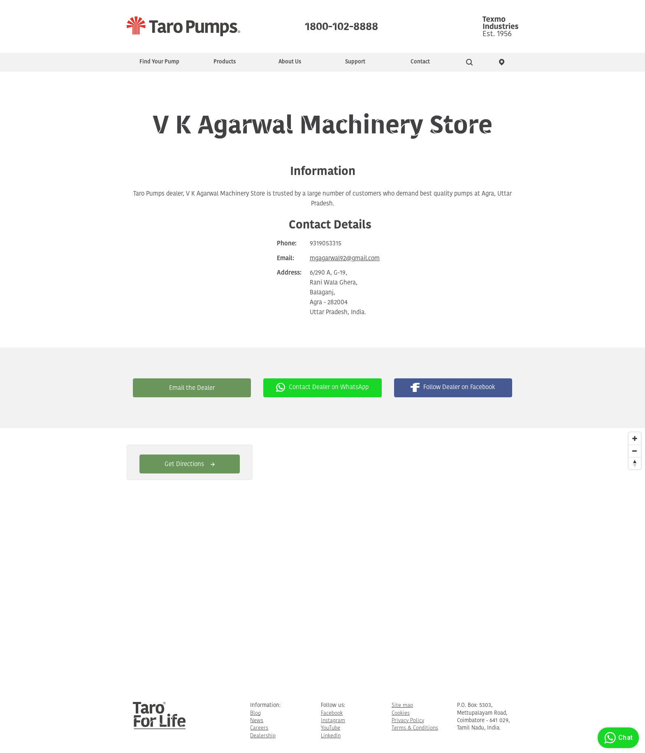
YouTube (330, 728)
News (256, 720)
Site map (402, 705)
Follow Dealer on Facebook (453, 387)
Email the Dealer (192, 388)
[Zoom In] (635, 438)
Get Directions (190, 465)
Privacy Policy (408, 720)
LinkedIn (331, 736)
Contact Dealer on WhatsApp (322, 387)
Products (224, 62)
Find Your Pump (159, 62)
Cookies (401, 713)
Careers (259, 728)
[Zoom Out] (635, 451)
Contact (420, 62)
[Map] (322, 558)
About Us (289, 62)
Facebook (332, 713)
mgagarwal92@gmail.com (345, 259)
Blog (255, 713)
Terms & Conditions (415, 728)
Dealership (263, 736)
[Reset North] (635, 463)
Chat (617, 738)
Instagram (333, 720)
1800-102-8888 (341, 24)
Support (355, 62)
